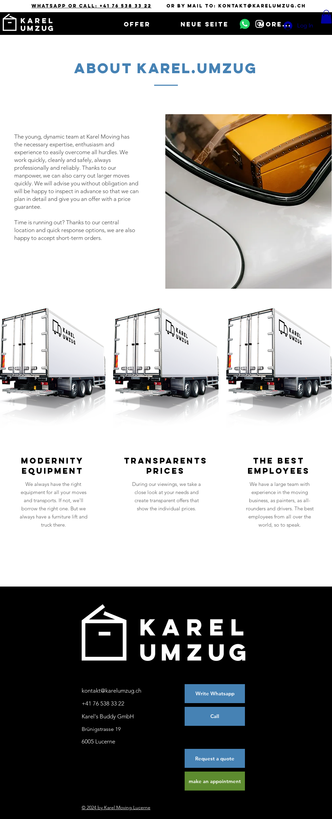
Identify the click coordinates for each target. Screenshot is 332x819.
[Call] (215, 716)
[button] (326, 17)
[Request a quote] (215, 758)
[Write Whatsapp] (215, 693)
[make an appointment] (215, 781)
